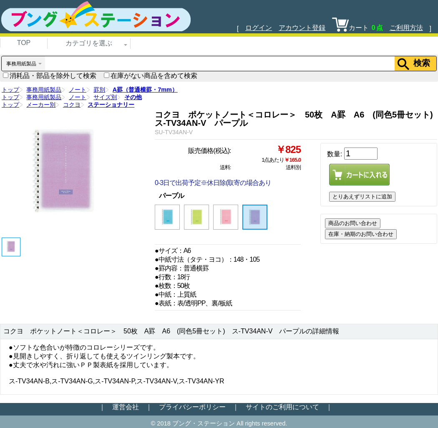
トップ (10, 89)
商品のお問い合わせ (352, 223)
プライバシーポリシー (192, 406)
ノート (77, 89)
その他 (133, 97)
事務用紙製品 (43, 89)
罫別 (99, 89)
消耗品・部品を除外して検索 (49, 75)
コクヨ (72, 104)
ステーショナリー (111, 104)
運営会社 (125, 406)
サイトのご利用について (282, 406)
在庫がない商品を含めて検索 (150, 75)
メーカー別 (40, 104)
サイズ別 (105, 97)
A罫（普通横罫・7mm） (145, 89)
